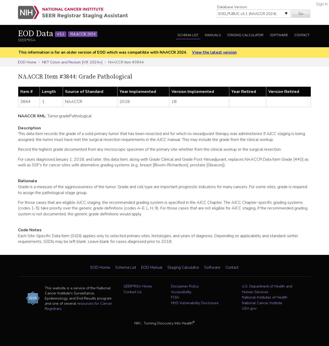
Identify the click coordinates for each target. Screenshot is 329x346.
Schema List (187, 35)
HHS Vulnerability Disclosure (194, 302)
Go (300, 13)
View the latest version (214, 52)
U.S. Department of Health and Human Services (267, 289)
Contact (301, 35)
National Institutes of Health (264, 297)
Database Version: (232, 6)
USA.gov (249, 308)
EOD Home (27, 62)
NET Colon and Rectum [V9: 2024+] (72, 62)
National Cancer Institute (262, 302)
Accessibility (181, 291)
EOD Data (57, 34)
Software (279, 35)
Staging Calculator (245, 35)
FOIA (175, 297)
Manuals (213, 35)
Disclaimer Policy (185, 286)
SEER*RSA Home (138, 286)
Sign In (322, 4)
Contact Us (133, 291)
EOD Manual (151, 267)
